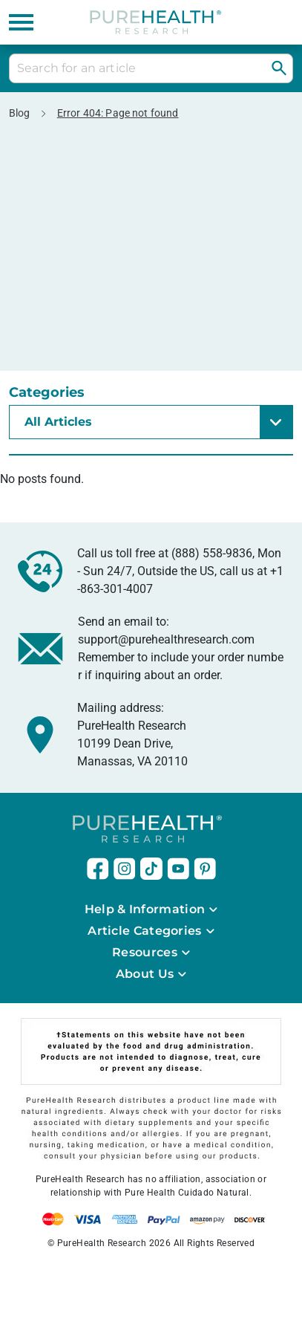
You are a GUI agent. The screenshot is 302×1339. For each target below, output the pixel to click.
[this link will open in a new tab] (98, 868)
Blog (19, 113)
